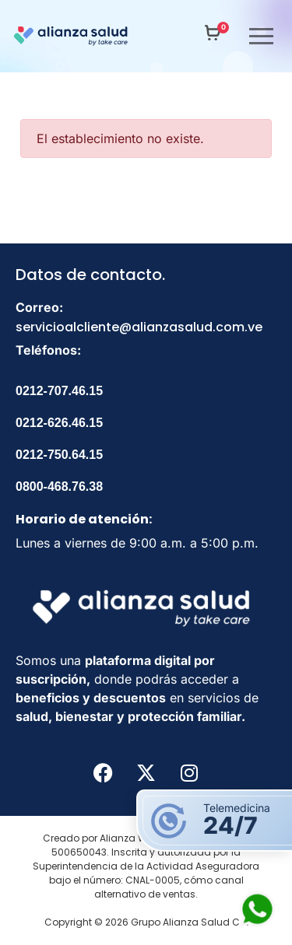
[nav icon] (253, 35)
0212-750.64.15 (59, 454)
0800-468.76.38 (59, 486)
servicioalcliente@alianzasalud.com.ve (139, 327)
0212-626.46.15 (59, 422)
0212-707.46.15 (59, 390)
